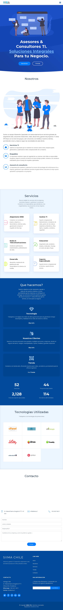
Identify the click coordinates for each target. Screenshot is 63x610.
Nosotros (35, 563)
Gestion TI (43, 454)
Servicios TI (14, 154)
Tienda (37, 63)
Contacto (35, 573)
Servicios (24, 63)
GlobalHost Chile (34, 606)
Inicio (34, 560)
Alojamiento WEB (17, 454)
